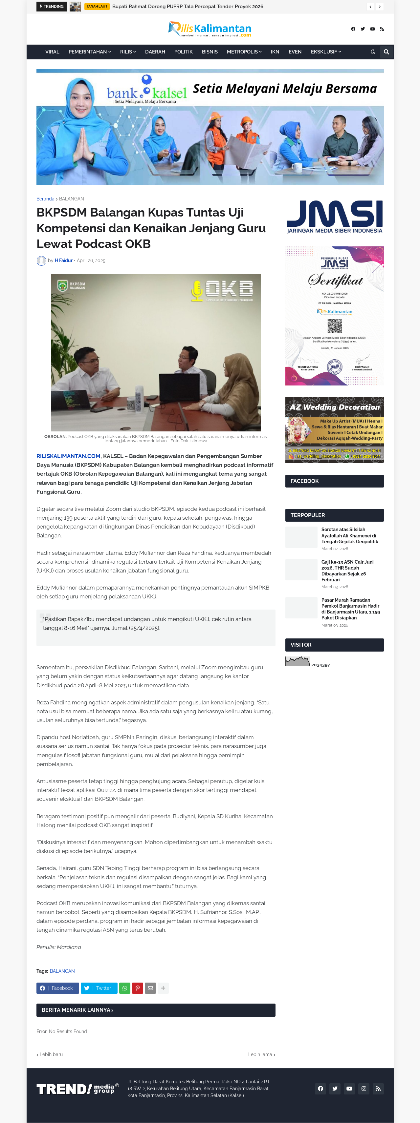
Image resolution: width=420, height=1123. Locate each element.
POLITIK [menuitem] (183, 52)
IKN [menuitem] (275, 52)
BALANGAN (71, 199)
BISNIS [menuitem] (210, 52)
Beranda (45, 199)
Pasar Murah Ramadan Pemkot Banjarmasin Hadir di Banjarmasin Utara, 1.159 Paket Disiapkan (350, 609)
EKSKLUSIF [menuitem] (324, 52)
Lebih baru (51, 1054)
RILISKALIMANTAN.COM (68, 456)
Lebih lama (260, 1054)
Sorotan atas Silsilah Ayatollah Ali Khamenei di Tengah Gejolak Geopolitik (349, 535)
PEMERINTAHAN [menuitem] (88, 52)
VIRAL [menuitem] (52, 52)
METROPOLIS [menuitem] (242, 52)
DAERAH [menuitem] (155, 52)
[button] (370, 7)
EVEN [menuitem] (295, 52)
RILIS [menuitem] (126, 52)
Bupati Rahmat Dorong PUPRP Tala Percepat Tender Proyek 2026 (187, 7)
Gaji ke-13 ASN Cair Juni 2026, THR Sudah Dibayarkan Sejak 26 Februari (347, 571)
